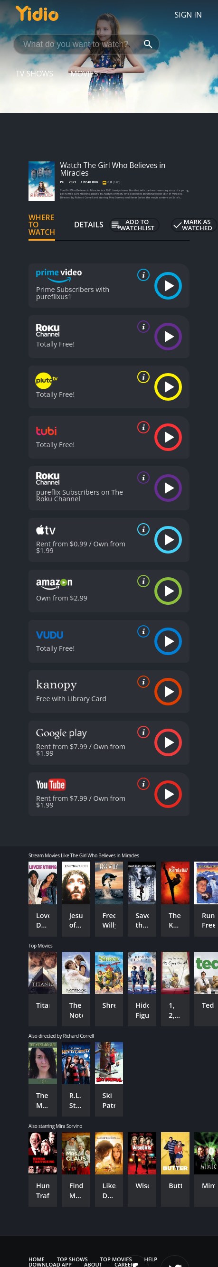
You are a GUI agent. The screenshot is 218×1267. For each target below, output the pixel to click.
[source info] (141, 275)
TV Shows (34, 73)
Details (89, 224)
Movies (84, 73)
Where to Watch (41, 225)
